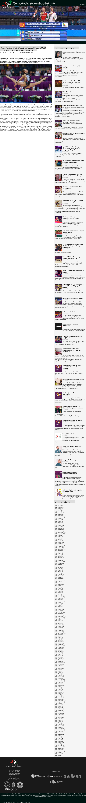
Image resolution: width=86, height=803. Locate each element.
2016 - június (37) (59, 671)
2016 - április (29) (59, 674)
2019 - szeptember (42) (60, 616)
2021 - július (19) (59, 585)
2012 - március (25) (59, 741)
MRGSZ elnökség (16, 42)
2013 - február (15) (59, 725)
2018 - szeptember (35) (60, 633)
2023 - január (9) (59, 560)
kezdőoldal (5, 42)
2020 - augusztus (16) (60, 601)
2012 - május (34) (59, 738)
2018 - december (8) (59, 629)
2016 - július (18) (59, 669)
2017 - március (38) (59, 658)
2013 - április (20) (59, 723)
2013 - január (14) (59, 727)
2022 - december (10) (60, 561)
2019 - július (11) (59, 619)
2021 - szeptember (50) (60, 582)
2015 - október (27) (59, 682)
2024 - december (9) (59, 528)
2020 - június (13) (59, 604)
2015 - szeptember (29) (60, 683)
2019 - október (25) (59, 615)
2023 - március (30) (59, 557)
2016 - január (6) (59, 678)
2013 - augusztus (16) (60, 717)
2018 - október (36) (59, 632)
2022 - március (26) (59, 574)
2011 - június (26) (59, 753)
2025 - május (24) (59, 521)
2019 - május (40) (59, 622)
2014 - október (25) (59, 699)
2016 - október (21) (59, 665)
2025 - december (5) (59, 511)
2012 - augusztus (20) (60, 734)
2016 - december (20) (60, 662)
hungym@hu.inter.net (14, 774)
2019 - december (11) (60, 612)
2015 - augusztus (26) (60, 685)
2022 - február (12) (59, 575)
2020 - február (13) (59, 609)
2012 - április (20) (59, 739)
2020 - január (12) (59, 611)
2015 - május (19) (59, 689)
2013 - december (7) (59, 711)
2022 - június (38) (59, 570)
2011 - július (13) (59, 752)
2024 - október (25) (59, 531)
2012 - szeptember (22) (60, 732)
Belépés (82, 5)
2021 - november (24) (60, 580)
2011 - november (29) (60, 746)
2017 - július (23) (59, 653)
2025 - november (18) (60, 512)
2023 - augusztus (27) (60, 550)
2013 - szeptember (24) (60, 716)
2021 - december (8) (59, 578)
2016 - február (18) (59, 676)
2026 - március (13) (59, 507)
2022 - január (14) (59, 577)
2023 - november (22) (60, 546)
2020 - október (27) (59, 598)
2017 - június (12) (59, 654)
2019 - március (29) (59, 625)
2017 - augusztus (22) (60, 651)
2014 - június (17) (59, 704)
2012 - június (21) (59, 737)
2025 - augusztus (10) (60, 517)
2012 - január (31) (59, 744)
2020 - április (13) (59, 606)
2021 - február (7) (59, 592)
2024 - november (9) (59, 529)
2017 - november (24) (60, 647)
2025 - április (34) (59, 522)
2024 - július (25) (59, 535)
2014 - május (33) (59, 706)
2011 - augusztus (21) (60, 751)
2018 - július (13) (59, 636)
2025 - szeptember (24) (60, 515)
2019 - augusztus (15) (60, 618)
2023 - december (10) (60, 545)
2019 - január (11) (59, 627)
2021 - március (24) (59, 591)
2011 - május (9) (58, 755)
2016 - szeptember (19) (60, 667)
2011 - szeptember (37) (60, 749)
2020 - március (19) (59, 608)
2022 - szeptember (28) (60, 566)
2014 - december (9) (59, 696)
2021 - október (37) (59, 581)
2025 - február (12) (59, 525)
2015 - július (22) (59, 686)
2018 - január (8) (59, 644)
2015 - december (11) (60, 679)
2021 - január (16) (59, 594)
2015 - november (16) (60, 681)
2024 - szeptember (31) (60, 532)
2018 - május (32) (59, 639)
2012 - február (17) (59, 742)
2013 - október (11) (59, 714)
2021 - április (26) (59, 590)
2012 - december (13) (60, 728)
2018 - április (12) (59, 640)
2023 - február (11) (59, 559)
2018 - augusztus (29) (60, 634)
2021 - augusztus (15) (60, 584)
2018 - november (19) (60, 630)
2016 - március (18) (59, 675)
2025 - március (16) (59, 524)
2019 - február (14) (59, 626)
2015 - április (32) (59, 690)
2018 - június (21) (59, 637)
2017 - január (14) (59, 661)
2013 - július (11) (59, 718)
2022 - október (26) (59, 564)
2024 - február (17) (59, 542)
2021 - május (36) (59, 588)
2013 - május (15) (59, 721)
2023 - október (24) (59, 547)
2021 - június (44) (59, 587)
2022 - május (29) (59, 571)
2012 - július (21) (59, 735)
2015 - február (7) (59, 693)
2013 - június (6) (58, 720)
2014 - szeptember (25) (60, 700)
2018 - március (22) (59, 641)
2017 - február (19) (59, 660)
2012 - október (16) (59, 731)
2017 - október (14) (59, 648)
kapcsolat (78, 42)
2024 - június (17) (59, 536)
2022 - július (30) (59, 568)
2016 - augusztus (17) (60, 668)
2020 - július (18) (59, 602)
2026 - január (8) (59, 510)
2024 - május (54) (59, 538)
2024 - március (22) (59, 540)
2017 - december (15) (60, 646)
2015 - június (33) (59, 688)
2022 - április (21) (59, 573)
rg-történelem (68, 42)
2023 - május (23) (59, 554)
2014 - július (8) (58, 703)
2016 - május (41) (59, 672)
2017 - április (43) (59, 657)
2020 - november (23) (60, 597)
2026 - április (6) (59, 505)
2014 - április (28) (59, 707)
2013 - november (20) (60, 713)
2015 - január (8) (59, 695)
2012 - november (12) (60, 730)
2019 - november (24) (60, 613)
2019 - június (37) (59, 620)
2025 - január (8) (59, 526)
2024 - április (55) (59, 539)
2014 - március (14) (59, 709)
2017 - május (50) (59, 655)
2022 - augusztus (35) (60, 567)
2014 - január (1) (59, 710)
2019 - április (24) (59, 623)
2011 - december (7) (59, 745)
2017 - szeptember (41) (60, 650)
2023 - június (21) (59, 553)
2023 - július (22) (59, 552)
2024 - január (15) (59, 543)
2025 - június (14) (59, 519)
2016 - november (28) (60, 664)
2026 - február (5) (59, 508)
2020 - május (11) (59, 605)
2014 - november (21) (60, 697)
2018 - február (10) (59, 643)
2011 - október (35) (59, 748)
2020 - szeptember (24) (60, 599)
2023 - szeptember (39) (60, 549)
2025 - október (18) (59, 514)
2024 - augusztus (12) (60, 533)
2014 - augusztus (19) (60, 702)
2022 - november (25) (60, 563)
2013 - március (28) (59, 724)
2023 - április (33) (59, 556)
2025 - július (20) (59, 518)
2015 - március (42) (59, 692)
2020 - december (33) (60, 595)
